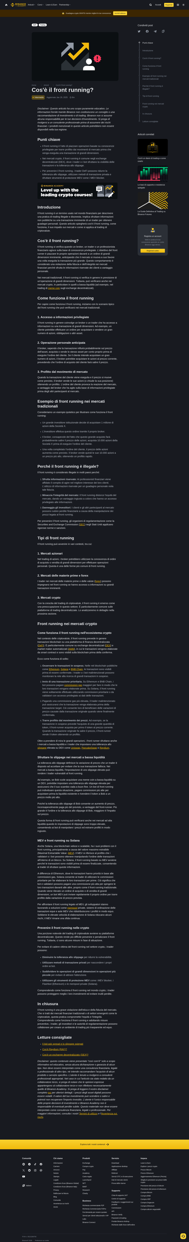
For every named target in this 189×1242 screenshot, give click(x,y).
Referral (115, 1173)
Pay (83, 1170)
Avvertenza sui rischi (61, 1203)
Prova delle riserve (119, 1183)
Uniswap (75, 747)
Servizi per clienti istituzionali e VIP (95, 1216)
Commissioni (116, 1208)
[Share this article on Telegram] (155, 31)
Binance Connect (88, 1222)
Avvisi (55, 1207)
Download (115, 1163)
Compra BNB (146, 1196)
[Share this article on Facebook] (147, 31)
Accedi (158, 5)
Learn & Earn (146, 1163)
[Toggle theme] (183, 4)
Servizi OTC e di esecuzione (122, 1176)
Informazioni (58, 1163)
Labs (84, 1219)
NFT (84, 1183)
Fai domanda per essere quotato (94, 1212)
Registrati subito (153, 251)
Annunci (56, 1170)
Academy (85, 1173)
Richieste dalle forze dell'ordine (123, 1225)
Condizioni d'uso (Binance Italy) (65, 1187)
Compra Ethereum (147, 1206)
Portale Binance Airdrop (120, 1221)
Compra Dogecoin (147, 1203)
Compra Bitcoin (146, 1192)
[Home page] (18, 5)
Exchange (86, 1163)
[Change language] (178, 5)
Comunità (57, 1200)
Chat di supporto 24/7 (120, 1195)
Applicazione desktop (120, 1166)
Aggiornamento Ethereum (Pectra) (153, 1176)
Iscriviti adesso (120, 13)
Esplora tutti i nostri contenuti (94, 1144)
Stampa (56, 1176)
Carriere (56, 1166)
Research (86, 1190)
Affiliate (114, 1170)
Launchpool (86, 1180)
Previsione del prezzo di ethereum (153, 1189)
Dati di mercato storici (120, 1180)
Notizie (56, 1173)
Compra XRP (146, 1199)
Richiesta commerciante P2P (93, 1205)
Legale (55, 1180)
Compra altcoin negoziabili (150, 1209)
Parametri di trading (119, 1218)
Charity (85, 1193)
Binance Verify (117, 1215)
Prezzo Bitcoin (146, 1170)
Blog (55, 1197)
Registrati (168, 5)
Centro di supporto (118, 1199)
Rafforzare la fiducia (60, 1193)
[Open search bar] (150, 5)
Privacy (56, 1190)
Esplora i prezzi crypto (149, 1166)
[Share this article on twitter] (139, 31)
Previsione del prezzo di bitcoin (152, 1186)
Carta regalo (87, 1176)
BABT (84, 1187)
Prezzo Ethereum (147, 1173)
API (113, 1211)
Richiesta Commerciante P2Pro (94, 1209)
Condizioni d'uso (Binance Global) (66, 1183)
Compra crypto (88, 1166)
